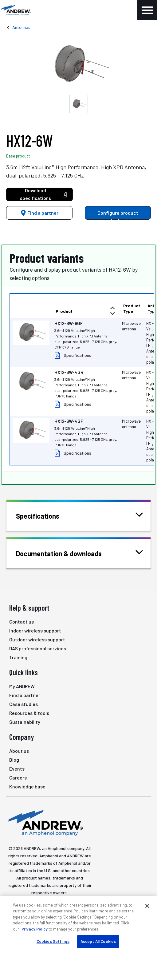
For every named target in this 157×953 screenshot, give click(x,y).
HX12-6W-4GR (68, 372)
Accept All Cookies (98, 941)
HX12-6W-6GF (68, 323)
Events (17, 769)
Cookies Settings (53, 941)
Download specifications (44, 194)
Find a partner (39, 213)
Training (18, 657)
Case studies (23, 704)
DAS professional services (37, 648)
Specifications (77, 355)
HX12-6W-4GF (68, 421)
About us (19, 751)
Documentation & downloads (66, 552)
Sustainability (24, 722)
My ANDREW (22, 686)
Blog (14, 760)
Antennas (21, 27)
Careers (18, 777)
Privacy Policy (35, 929)
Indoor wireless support (35, 630)
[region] (78, 924)
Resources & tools (29, 713)
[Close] (147, 906)
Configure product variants (117, 215)
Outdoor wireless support (37, 639)
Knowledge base (27, 786)
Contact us (21, 621)
